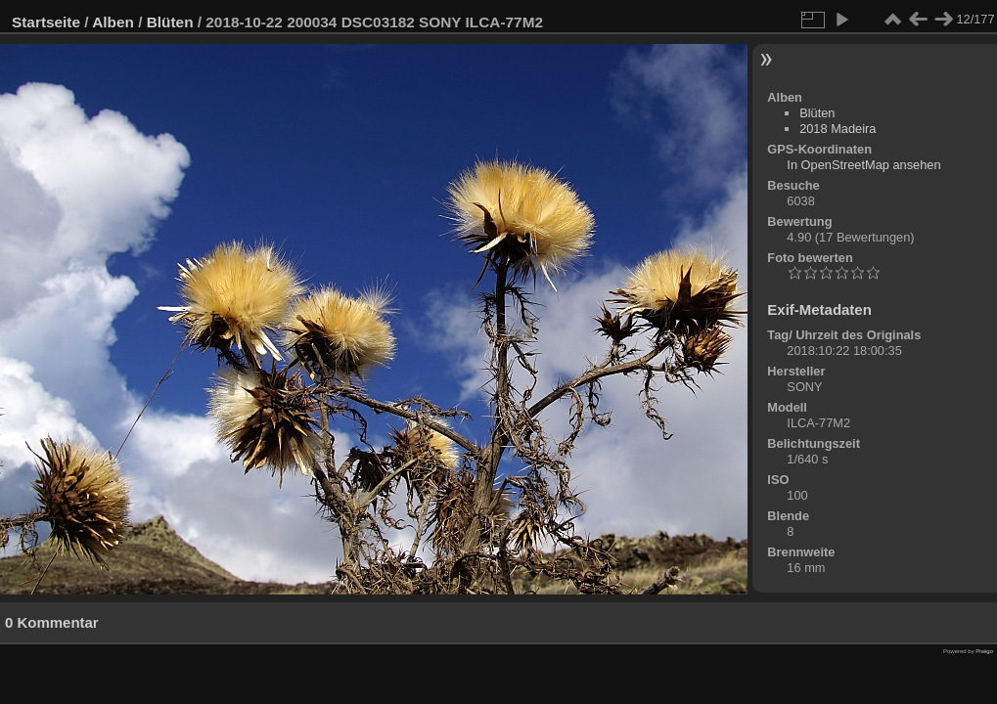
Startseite (46, 22)
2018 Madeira (837, 128)
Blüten (170, 22)
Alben (113, 22)
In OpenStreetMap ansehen (863, 164)
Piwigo (984, 651)
